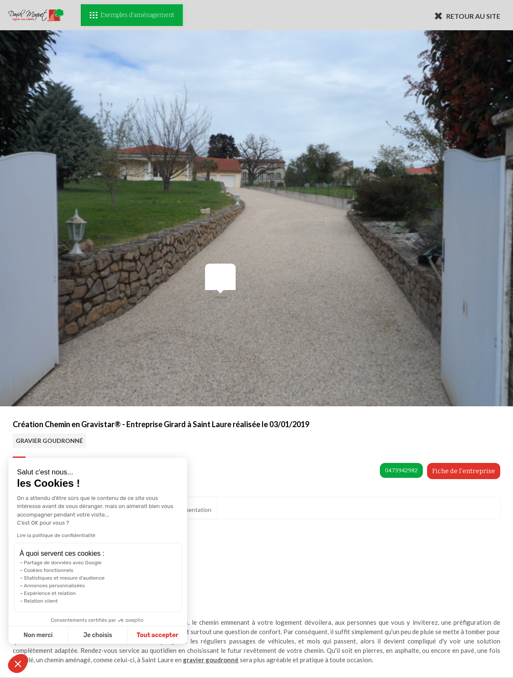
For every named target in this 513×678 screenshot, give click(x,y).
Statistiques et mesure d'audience (64, 578)
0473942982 (401, 470)
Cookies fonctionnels (49, 570)
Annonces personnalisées (54, 586)
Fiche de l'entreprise (463, 471)
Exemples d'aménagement (132, 15)
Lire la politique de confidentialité (56, 535)
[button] (18, 663)
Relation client (41, 601)
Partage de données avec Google (63, 563)
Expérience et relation (50, 593)
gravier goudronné (211, 660)
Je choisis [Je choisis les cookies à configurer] (97, 635)
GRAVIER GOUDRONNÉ (49, 440)
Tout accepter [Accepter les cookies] (157, 635)
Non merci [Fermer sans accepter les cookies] (37, 635)
